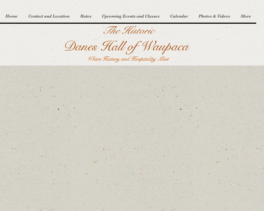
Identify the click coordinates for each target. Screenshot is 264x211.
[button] (49, 16)
